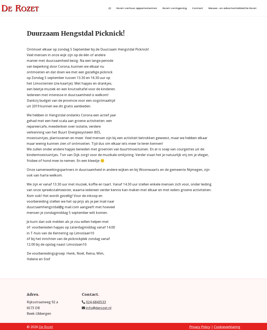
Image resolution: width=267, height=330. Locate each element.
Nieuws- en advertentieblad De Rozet (232, 8)
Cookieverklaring (227, 327)
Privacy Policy (199, 327)
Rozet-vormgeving (174, 8)
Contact (197, 8)
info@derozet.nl (98, 308)
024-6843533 (96, 302)
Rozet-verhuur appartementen (136, 8)
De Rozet (46, 327)
